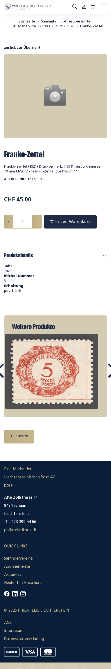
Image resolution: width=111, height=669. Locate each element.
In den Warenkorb (70, 221)
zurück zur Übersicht (22, 47)
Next (99, 375)
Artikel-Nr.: (15, 179)
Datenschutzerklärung (24, 639)
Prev (12, 375)
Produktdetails (18, 255)
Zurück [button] (19, 436)
